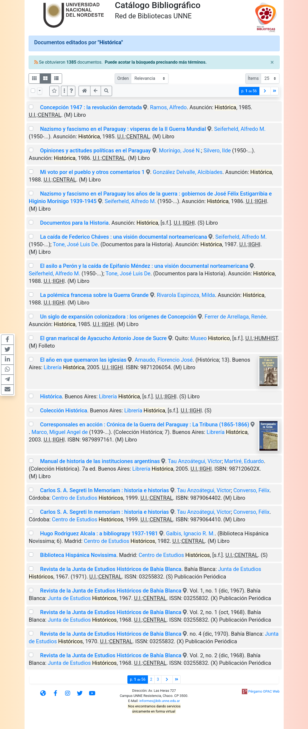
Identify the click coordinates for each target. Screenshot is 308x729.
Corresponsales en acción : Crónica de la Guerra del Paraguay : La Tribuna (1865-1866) (144, 424)
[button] (71, 91)
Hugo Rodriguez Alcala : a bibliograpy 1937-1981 (99, 533)
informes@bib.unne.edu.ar (159, 701)
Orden (123, 78)
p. (249, 91)
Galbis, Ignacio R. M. (190, 533)
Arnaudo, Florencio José (164, 360)
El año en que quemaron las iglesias (83, 360)
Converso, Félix (251, 490)
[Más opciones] (64, 91)
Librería (64, 367)
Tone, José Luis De (75, 244)
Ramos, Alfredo (168, 107)
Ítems (253, 78)
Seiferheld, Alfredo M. (240, 129)
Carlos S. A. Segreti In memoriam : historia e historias (104, 512)
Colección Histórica (63, 410)
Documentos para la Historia (74, 223)
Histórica (51, 396)
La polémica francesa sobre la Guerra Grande (94, 295)
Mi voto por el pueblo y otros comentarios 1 (92, 172)
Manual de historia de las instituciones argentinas (100, 461)
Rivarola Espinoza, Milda (186, 295)
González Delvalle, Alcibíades (187, 172)
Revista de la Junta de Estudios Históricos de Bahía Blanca (110, 569)
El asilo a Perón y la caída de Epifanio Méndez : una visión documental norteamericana (144, 266)
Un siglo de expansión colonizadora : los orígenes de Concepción (118, 316)
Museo (210, 338)
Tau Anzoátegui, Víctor (195, 461)
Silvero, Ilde (217, 150)
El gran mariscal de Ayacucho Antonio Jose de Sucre (103, 338)
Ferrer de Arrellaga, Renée (235, 316)
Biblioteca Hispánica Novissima (78, 555)
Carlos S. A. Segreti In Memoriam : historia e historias (105, 490)
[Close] (272, 62)
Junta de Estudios (82, 598)
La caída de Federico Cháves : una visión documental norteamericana (123, 237)
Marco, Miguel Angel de (60, 432)
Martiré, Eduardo (244, 461)
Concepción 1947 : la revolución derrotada (91, 107)
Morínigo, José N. (180, 150)
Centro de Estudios (87, 498)
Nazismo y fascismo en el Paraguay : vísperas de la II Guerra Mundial (123, 129)
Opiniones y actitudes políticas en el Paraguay (95, 150)
